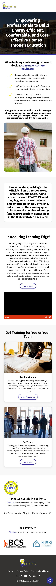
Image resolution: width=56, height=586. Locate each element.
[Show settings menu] (50, 317)
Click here (10, 502)
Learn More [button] (28, 286)
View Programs (28, 397)
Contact (10, 571)
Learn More (28, 462)
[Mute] (45, 317)
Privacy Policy (23, 571)
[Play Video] (6, 317)
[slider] (27, 317)
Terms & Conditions (40, 571)
